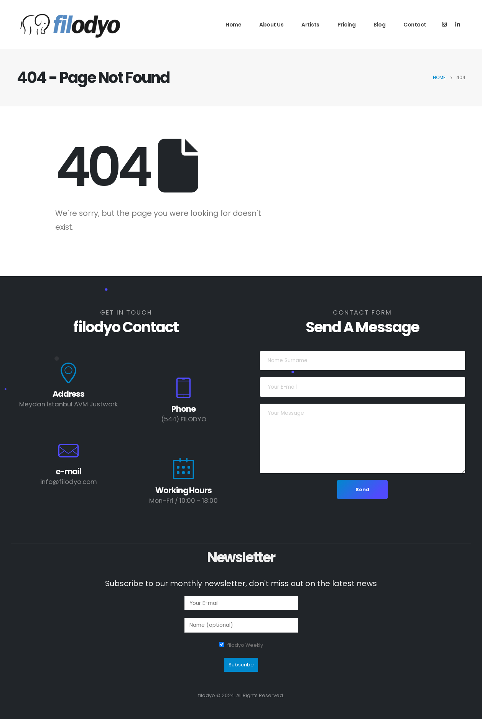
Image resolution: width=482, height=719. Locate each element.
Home (233, 24)
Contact (414, 24)
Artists (310, 24)
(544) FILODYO (183, 419)
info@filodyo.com (68, 481)
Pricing (346, 24)
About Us (271, 24)
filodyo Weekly (245, 645)
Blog (379, 24)
